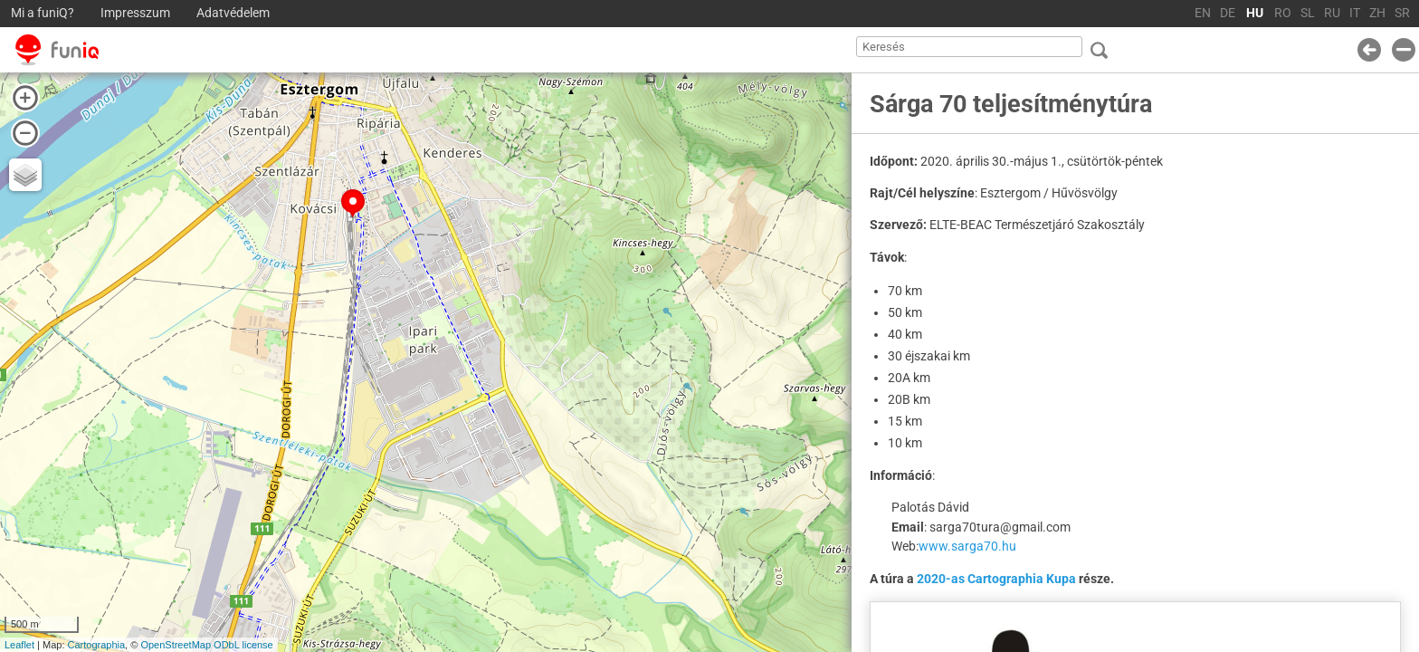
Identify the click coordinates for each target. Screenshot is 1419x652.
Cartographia (97, 644)
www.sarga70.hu (967, 546)
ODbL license (243, 644)
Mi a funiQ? (42, 13)
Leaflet (19, 644)
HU (1254, 13)
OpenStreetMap (175, 644)
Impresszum (135, 13)
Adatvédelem (233, 13)
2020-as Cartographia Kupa (996, 578)
